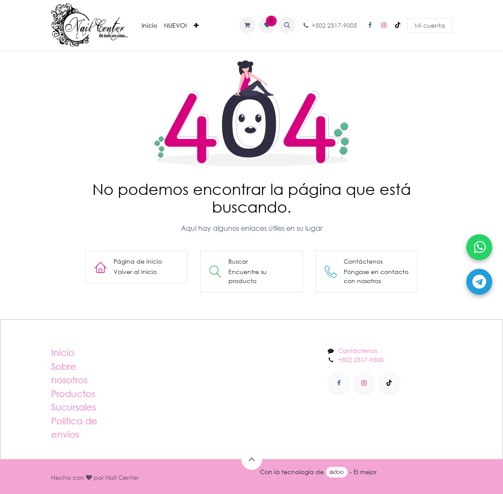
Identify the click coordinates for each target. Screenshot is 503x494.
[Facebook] (370, 25)
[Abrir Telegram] (479, 282)
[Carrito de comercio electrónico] (247, 25)
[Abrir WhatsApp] (479, 247)
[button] (287, 25)
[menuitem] (149, 25)
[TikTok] (398, 25)
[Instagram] (384, 25)
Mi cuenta (429, 25)
